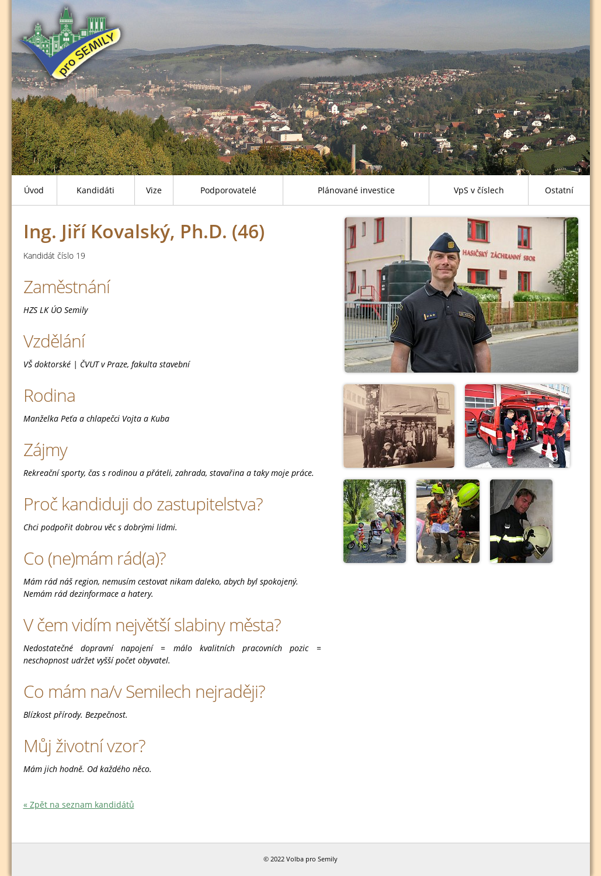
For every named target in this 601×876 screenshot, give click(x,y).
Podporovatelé (228, 190)
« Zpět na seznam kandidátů (78, 804)
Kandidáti (95, 190)
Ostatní (559, 190)
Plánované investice (356, 190)
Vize (154, 190)
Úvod (34, 190)
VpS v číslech (479, 190)
